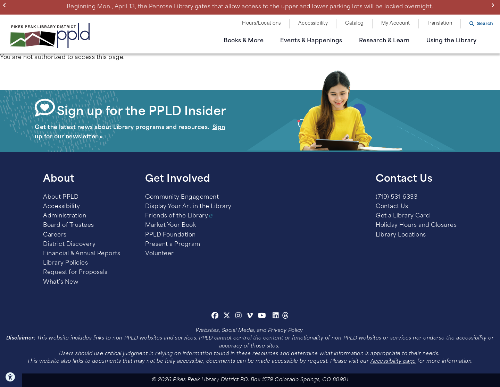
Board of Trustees (68, 225)
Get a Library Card (403, 216)
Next (494, 5)
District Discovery (69, 244)
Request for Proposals (75, 272)
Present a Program (172, 244)
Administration (64, 216)
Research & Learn (384, 41)
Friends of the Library (176, 216)
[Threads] (285, 316)
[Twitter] (227, 316)
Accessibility (313, 23)
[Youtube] (262, 316)
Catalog (354, 23)
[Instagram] (239, 316)
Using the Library (451, 41)
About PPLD (60, 197)
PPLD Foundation (170, 235)
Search (485, 23)
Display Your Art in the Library (188, 206)
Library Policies (65, 263)
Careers (55, 235)
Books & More (244, 41)
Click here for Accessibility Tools (11, 377)
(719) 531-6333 (396, 197)
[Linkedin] (276, 316)
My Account (395, 23)
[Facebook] (215, 316)
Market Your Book (170, 225)
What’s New (60, 282)
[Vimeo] (250, 316)
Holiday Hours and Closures (416, 225)
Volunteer (159, 254)
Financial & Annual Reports (81, 254)
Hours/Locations (261, 23)
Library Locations (401, 235)
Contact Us (392, 206)
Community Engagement (182, 197)
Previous (6, 5)
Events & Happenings (311, 41)
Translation (439, 23)
